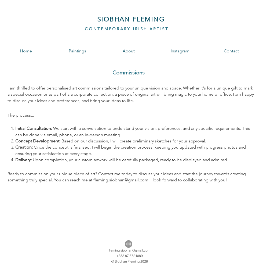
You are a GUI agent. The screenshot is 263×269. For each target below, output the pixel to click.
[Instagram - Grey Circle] (128, 244)
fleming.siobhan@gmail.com (129, 250)
